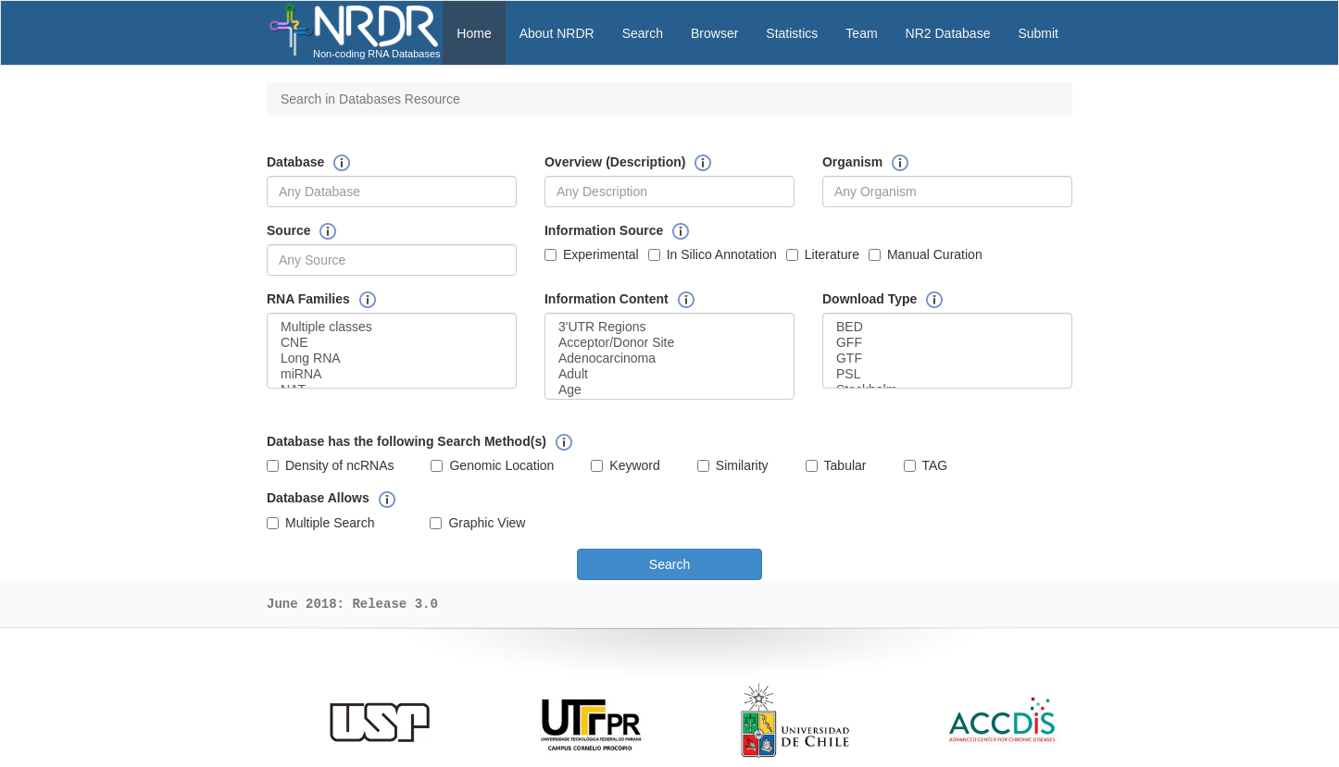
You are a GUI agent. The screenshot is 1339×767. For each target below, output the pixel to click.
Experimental (591, 254)
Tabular (836, 465)
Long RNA (392, 358)
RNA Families (308, 298)
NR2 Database (948, 33)
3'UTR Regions (669, 327)
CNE (392, 343)
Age (669, 390)
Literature (822, 254)
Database (295, 162)
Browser (714, 33)
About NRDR (556, 33)
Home (474, 33)
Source (288, 230)
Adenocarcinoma (669, 358)
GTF (947, 358)
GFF (947, 343)
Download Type (869, 298)
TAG (926, 465)
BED (947, 327)
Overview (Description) (615, 162)
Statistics (792, 33)
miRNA (392, 374)
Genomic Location (492, 465)
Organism (852, 162)
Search (642, 33)
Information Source (603, 230)
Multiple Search (321, 522)
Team (861, 33)
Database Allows (318, 497)
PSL (947, 374)
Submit (1038, 33)
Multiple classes (392, 327)
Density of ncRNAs (330, 465)
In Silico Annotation (712, 254)
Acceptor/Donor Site (669, 343)
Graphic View (477, 522)
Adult (669, 374)
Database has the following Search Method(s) (406, 441)
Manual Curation (925, 254)
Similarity (733, 465)
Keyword (625, 465)
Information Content (606, 298)
